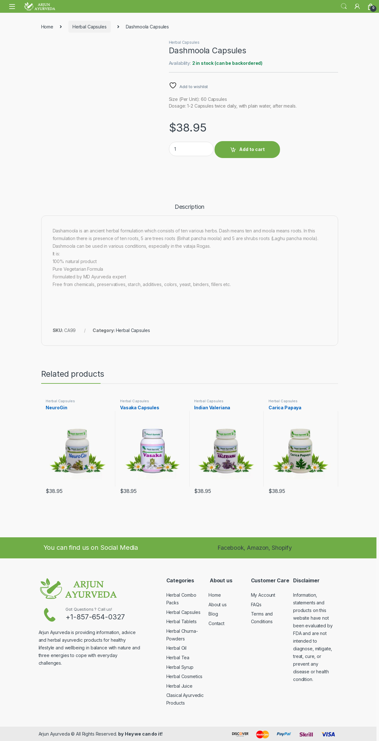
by (121, 734)
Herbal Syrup (179, 667)
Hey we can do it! (144, 734)
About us (217, 604)
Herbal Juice (179, 686)
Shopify (282, 547)
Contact (216, 623)
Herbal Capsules (89, 26)
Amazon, (259, 547)
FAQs (256, 604)
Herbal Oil (176, 648)
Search (343, 6)
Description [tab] (189, 207)
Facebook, (231, 547)
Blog (213, 613)
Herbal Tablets (181, 621)
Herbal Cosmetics (184, 676)
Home (47, 26)
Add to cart (252, 149)
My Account (263, 595)
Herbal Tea (178, 657)
